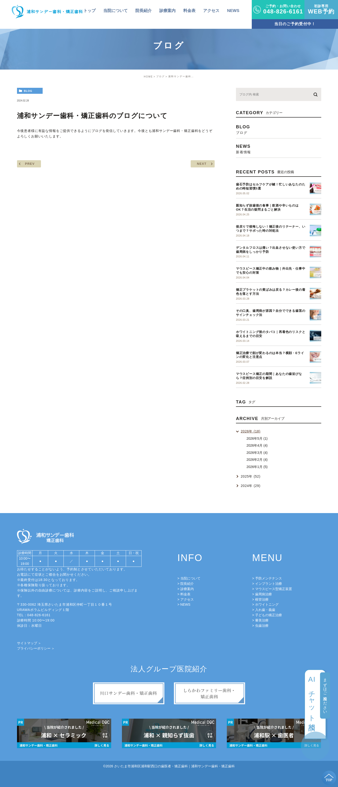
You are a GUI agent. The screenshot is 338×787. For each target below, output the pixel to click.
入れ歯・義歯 (265, 610)
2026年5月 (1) (257, 438)
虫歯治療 (262, 625)
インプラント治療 (268, 584)
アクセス (187, 599)
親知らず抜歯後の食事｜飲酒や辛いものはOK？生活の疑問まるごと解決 (267, 207)
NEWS (185, 604)
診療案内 (187, 589)
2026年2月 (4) (257, 460)
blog (28, 90)
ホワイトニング (267, 604)
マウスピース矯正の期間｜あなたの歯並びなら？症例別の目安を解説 (269, 376)
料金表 (185, 594)
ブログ (160, 76)
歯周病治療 (263, 594)
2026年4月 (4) (257, 445)
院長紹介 (187, 584)
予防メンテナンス (268, 578)
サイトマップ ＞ (29, 643)
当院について (190, 578)
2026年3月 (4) (257, 453)
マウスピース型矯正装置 (273, 589)
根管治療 (262, 599)
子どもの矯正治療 (268, 615)
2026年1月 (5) (257, 467)
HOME (148, 76)
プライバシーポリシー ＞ (36, 648)
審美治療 (262, 620)
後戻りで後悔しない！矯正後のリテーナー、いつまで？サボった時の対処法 (270, 228)
